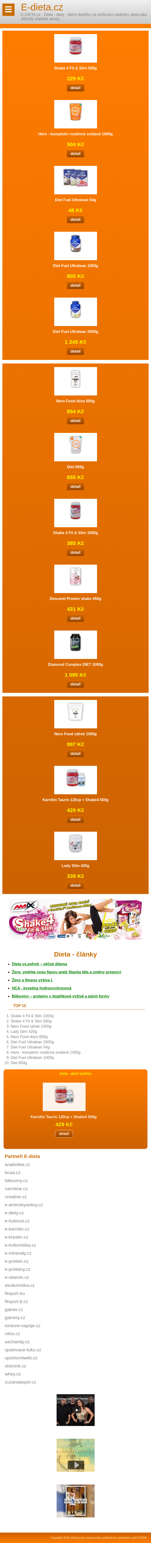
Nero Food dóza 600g (29, 1037)
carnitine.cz (16, 1188)
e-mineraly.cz (18, 1253)
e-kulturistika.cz (20, 1245)
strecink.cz (15, 1365)
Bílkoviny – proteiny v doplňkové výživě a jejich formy (60, 996)
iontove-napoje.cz (22, 1325)
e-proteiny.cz (17, 1269)
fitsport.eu (15, 1293)
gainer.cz (14, 1309)
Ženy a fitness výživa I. (32, 980)
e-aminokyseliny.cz (24, 1204)
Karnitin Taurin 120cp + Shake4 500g (76, 800)
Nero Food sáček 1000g (31, 1026)
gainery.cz (15, 1317)
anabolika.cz (17, 1164)
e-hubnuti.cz (17, 1220)
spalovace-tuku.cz (23, 1349)
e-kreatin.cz (16, 1236)
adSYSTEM (139, 1537)
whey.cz (13, 1373)
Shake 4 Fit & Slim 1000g (32, 1016)
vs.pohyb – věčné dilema (39, 964)
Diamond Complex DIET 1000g (75, 665)
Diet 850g (19, 1063)
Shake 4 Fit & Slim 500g (31, 1021)
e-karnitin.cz (17, 1228)
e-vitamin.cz (17, 1277)
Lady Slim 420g (24, 1032)
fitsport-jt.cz (16, 1301)
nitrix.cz (12, 1333)
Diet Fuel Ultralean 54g (30, 1047)
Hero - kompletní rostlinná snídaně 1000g (46, 1052)
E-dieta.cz (42, 7)
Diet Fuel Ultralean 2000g (32, 1042)
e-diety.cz (14, 1212)
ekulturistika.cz (20, 1285)
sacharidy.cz (17, 1341)
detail (33, 1134)
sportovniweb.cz (21, 1357)
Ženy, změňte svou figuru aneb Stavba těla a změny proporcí (66, 972)
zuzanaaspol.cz (20, 1382)
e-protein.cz (17, 1261)
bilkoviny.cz (16, 1180)
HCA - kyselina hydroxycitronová (41, 988)
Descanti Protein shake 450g (75, 599)
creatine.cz (16, 1196)
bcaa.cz (12, 1172)
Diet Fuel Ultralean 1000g (32, 1058)
